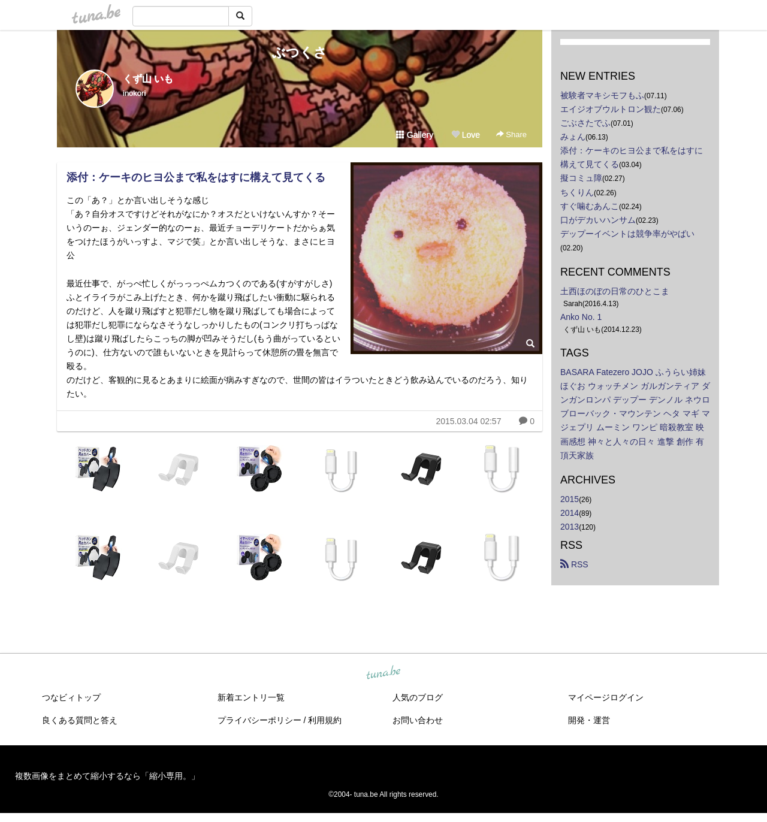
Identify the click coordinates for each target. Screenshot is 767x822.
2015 (569, 499)
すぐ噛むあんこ (589, 206)
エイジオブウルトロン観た (610, 109)
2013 (569, 526)
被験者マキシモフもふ (602, 95)
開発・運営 (589, 720)
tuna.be (382, 673)
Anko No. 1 (581, 317)
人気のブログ (417, 697)
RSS (574, 564)
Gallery (414, 135)
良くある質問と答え (79, 720)
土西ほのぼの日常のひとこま (614, 291)
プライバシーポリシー (259, 720)
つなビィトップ (71, 697)
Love (465, 135)
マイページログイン (606, 697)
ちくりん (577, 192)
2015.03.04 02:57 (468, 421)
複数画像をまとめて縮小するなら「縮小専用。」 (107, 776)
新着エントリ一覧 (251, 697)
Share (511, 134)
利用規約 (325, 720)
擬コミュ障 (581, 178)
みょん (572, 136)
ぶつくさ (299, 52)
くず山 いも (148, 79)
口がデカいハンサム (598, 220)
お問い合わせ (417, 720)
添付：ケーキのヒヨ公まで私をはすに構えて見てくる (196, 177)
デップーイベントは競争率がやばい (627, 233)
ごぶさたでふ (585, 123)
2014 (569, 513)
